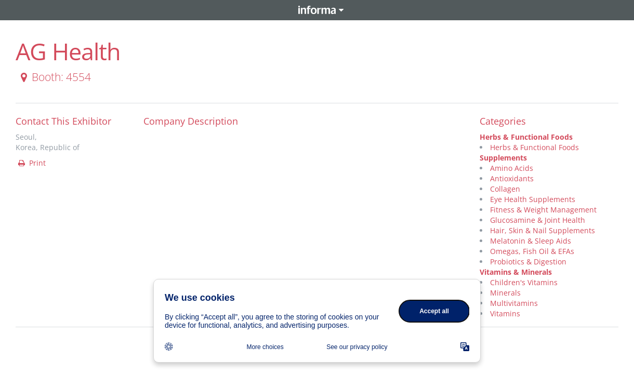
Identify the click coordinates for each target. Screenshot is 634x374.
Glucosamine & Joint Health (537, 220)
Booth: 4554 (54, 77)
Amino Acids (511, 168)
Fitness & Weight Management (543, 210)
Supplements (503, 158)
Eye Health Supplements (532, 199)
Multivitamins (514, 303)
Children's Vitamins (524, 282)
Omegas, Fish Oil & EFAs (532, 251)
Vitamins (505, 313)
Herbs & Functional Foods (526, 137)
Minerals (505, 293)
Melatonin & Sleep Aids (530, 241)
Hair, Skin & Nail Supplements (542, 230)
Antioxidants (512, 178)
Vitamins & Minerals (516, 272)
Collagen (505, 189)
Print (31, 163)
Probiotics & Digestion (528, 261)
